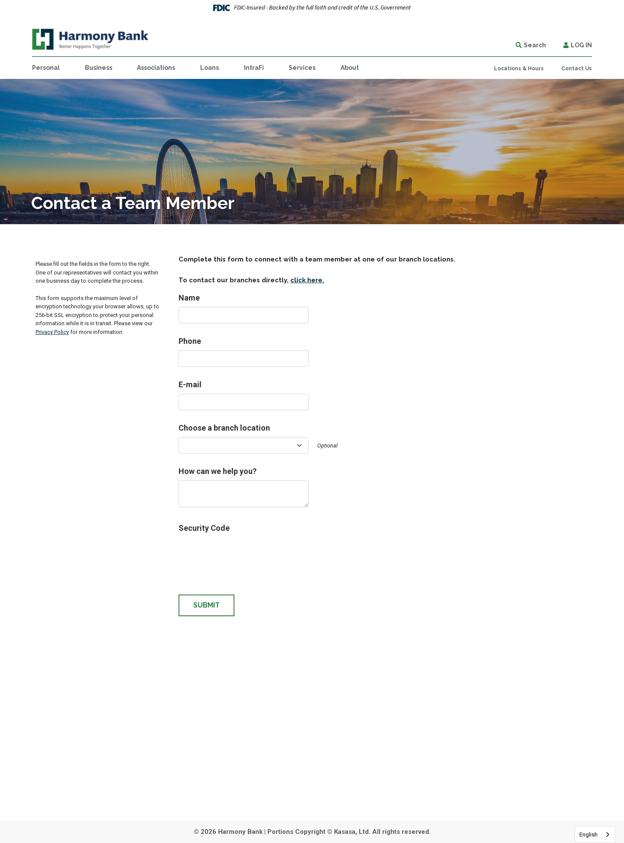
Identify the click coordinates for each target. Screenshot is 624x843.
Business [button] (98, 67)
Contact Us (576, 68)
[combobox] (595, 834)
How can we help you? (218, 471)
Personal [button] (46, 67)
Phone (190, 341)
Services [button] (302, 67)
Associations (156, 67)
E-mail (190, 384)
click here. (307, 280)
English (588, 834)
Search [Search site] (535, 45)
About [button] (350, 67)
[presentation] (244, 554)
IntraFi (254, 67)
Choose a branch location (224, 427)
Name (189, 297)
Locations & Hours (519, 68)
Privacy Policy (52, 332)
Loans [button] (209, 67)
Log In (581, 45)
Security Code (204, 528)
